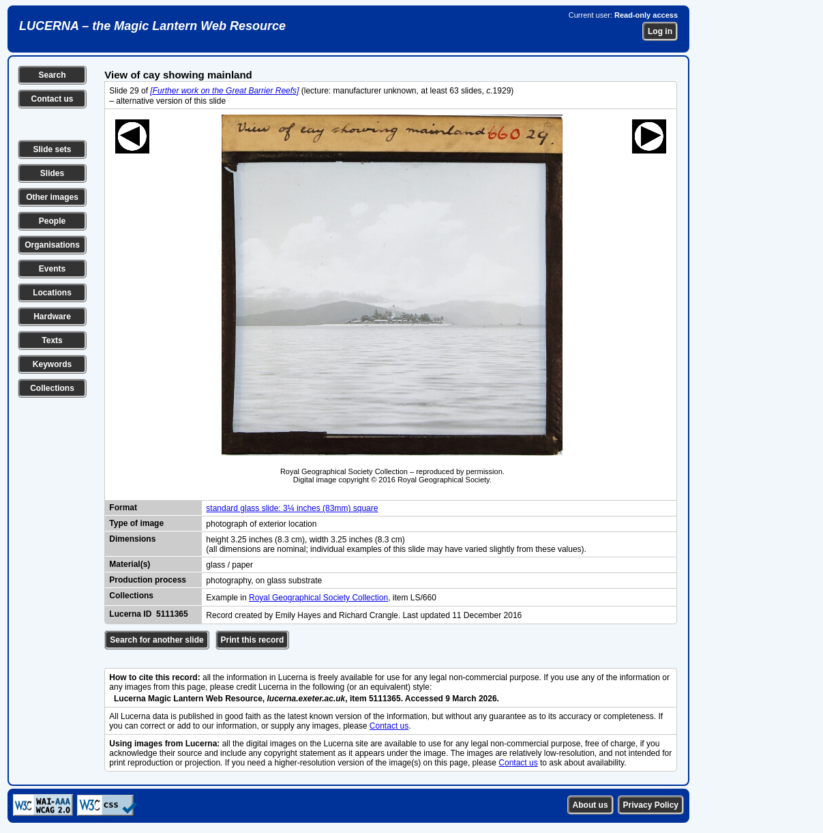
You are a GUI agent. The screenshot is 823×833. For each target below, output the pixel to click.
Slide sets (52, 149)
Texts (52, 340)
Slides (52, 173)
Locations (52, 292)
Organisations (52, 245)
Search (51, 75)
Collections (52, 388)
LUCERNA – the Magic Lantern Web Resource (152, 26)
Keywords (52, 364)
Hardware (52, 316)
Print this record (252, 640)
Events (52, 269)
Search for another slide (156, 640)
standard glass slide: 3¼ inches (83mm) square (292, 508)
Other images (52, 197)
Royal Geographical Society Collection (318, 597)
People (52, 221)
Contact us (52, 99)
